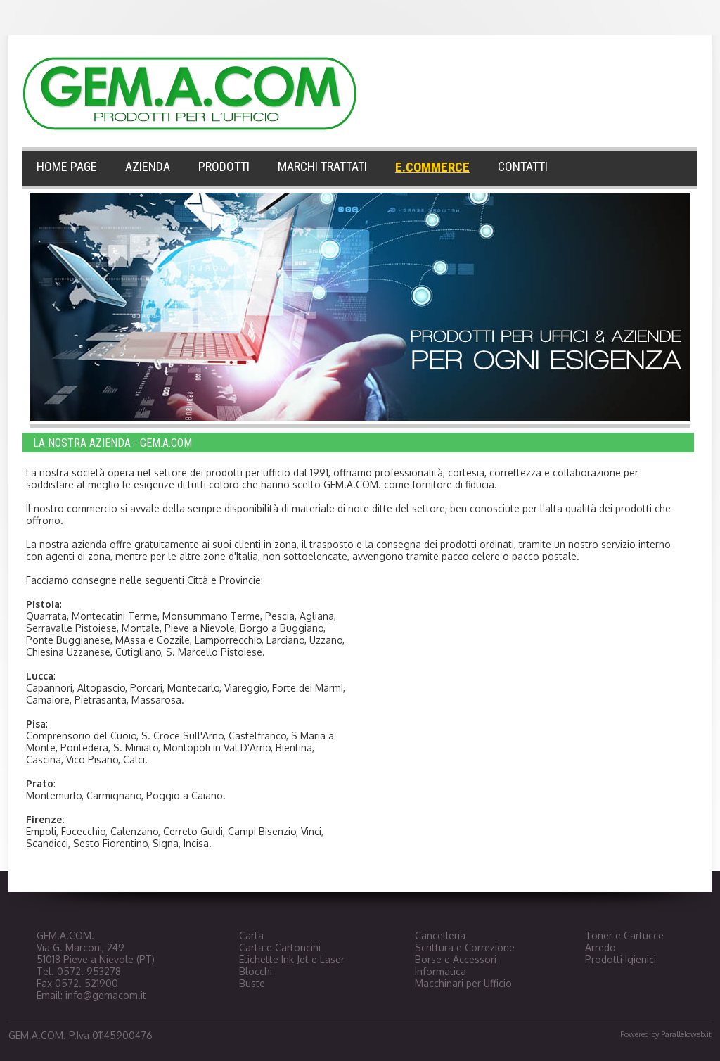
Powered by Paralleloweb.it (666, 1034)
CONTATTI (523, 166)
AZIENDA (147, 166)
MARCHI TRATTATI (322, 166)
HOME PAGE (67, 166)
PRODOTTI (224, 166)
